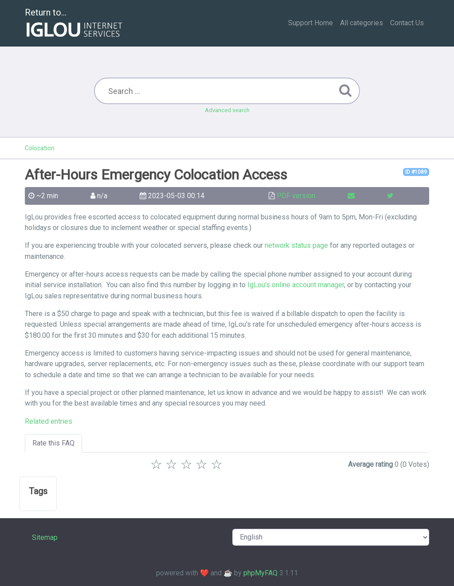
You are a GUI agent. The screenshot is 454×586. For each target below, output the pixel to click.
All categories (361, 23)
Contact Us (407, 23)
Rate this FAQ (53, 443)
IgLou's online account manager (295, 285)
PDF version (296, 195)
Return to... (75, 23)
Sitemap (45, 537)
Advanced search (227, 110)
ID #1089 (416, 172)
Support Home (310, 23)
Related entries (48, 421)
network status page (296, 245)
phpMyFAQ (260, 573)
